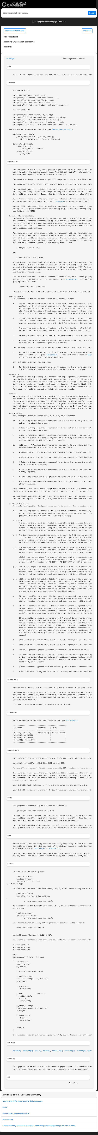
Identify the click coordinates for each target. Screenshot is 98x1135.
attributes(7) (72, 721)
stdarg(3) (60, 201)
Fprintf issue (8, 1119)
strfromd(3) (70, 1051)
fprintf (5, 1107)
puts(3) (38, 1051)
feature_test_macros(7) (62, 129)
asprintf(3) (40, 849)
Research (87, 31)
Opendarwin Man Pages (14, 31)
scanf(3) (46, 1051)
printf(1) (17, 1051)
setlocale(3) (71, 279)
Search (92, 13)
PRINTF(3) (11, 59)
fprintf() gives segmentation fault (16, 1113)
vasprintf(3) (54, 849)
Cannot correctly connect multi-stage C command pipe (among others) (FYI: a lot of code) (39, 1126)
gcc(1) (90, 355)
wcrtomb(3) (81, 1051)
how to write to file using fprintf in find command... (23, 1101)
